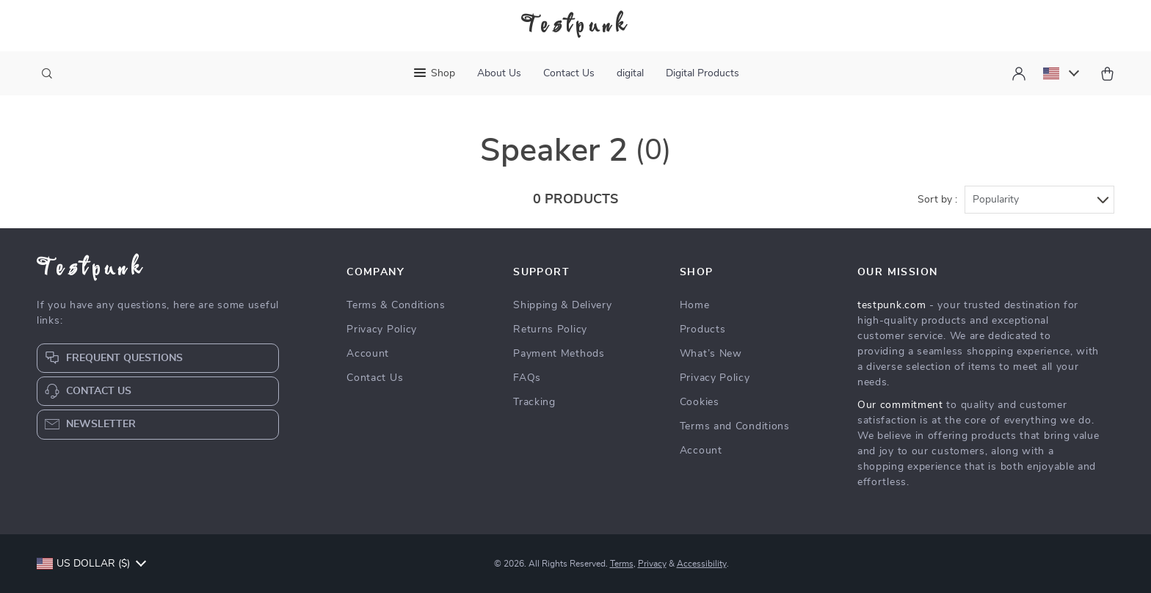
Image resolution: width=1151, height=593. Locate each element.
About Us (499, 73)
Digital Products (702, 73)
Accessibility (702, 563)
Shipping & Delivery (562, 305)
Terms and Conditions (735, 426)
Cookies (699, 402)
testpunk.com (891, 305)
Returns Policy (550, 329)
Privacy (652, 563)
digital (630, 73)
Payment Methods (559, 354)
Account (367, 354)
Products (703, 329)
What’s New (711, 354)
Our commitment (900, 405)
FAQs (527, 378)
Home (695, 305)
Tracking (534, 402)
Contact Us (569, 73)
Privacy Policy (381, 329)
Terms (621, 563)
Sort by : (937, 199)
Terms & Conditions (396, 305)
